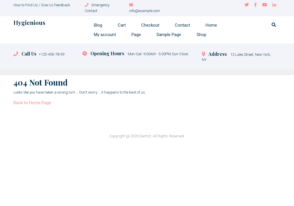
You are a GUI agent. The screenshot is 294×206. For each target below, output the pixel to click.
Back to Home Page (32, 102)
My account (105, 34)
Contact (182, 25)
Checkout (150, 25)
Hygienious (29, 22)
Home (211, 25)
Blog (98, 25)
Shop (201, 34)
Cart (122, 25)
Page (136, 34)
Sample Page (168, 34)
